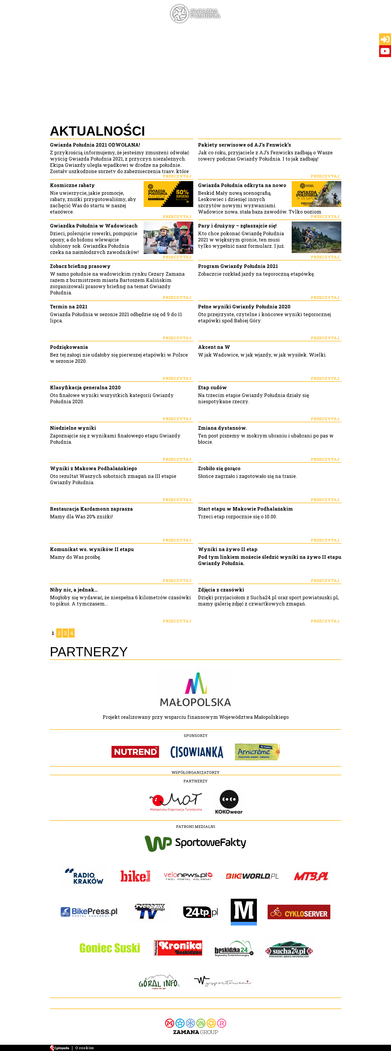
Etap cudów (212, 387)
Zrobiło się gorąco (219, 468)
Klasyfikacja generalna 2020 (85, 387)
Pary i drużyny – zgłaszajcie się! (237, 225)
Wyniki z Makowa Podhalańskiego (93, 468)
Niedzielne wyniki (73, 428)
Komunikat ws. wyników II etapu (92, 549)
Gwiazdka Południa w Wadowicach (94, 225)
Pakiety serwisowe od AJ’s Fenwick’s (244, 145)
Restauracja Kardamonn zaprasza (91, 509)
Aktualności (97, 131)
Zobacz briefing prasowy (80, 266)
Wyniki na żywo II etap (227, 549)
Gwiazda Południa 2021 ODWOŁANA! (95, 145)
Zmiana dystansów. (222, 428)
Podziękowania (69, 347)
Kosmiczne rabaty (72, 185)
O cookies (84, 1047)
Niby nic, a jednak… (74, 589)
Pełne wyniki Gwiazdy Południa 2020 (244, 306)
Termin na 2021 (68, 306)
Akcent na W (214, 347)
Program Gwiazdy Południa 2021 (238, 266)
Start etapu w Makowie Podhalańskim (245, 509)
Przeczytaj (177, 176)
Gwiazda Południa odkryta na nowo (242, 185)
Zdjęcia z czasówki (221, 589)
